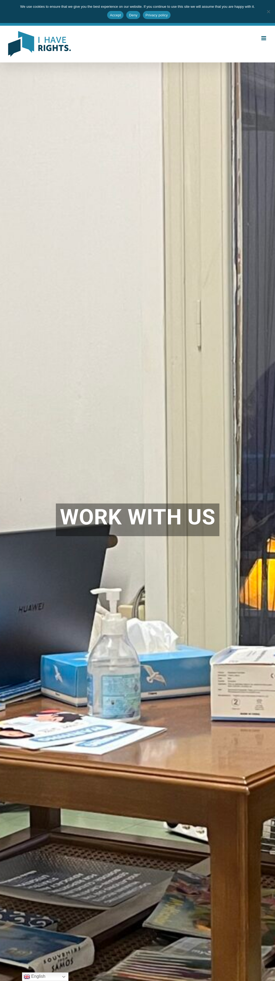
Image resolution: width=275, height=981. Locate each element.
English (34, 976)
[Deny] (268, 11)
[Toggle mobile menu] (264, 38)
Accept (115, 15)
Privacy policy (157, 15)
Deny (133, 15)
